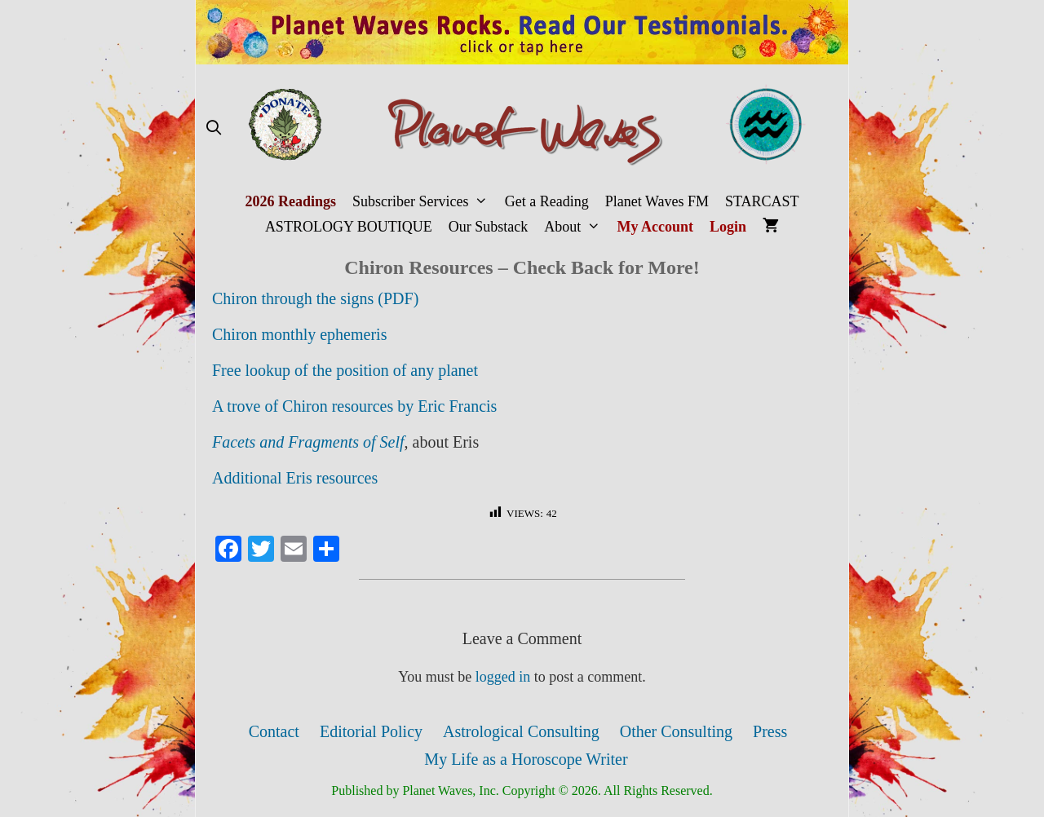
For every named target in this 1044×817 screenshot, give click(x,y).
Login (728, 227)
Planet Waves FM (657, 201)
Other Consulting (676, 731)
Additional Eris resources (295, 478)
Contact (274, 731)
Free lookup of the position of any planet (345, 370)
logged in (503, 677)
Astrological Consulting (521, 731)
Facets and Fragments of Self (308, 442)
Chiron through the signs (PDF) (315, 298)
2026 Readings (290, 201)
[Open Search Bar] (213, 128)
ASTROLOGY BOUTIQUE (348, 227)
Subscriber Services (424, 201)
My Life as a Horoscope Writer (525, 759)
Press (770, 731)
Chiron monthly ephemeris (299, 334)
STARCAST (762, 201)
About (576, 227)
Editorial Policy (371, 731)
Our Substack (489, 227)
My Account (655, 227)
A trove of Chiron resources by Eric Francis (354, 406)
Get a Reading (547, 201)
